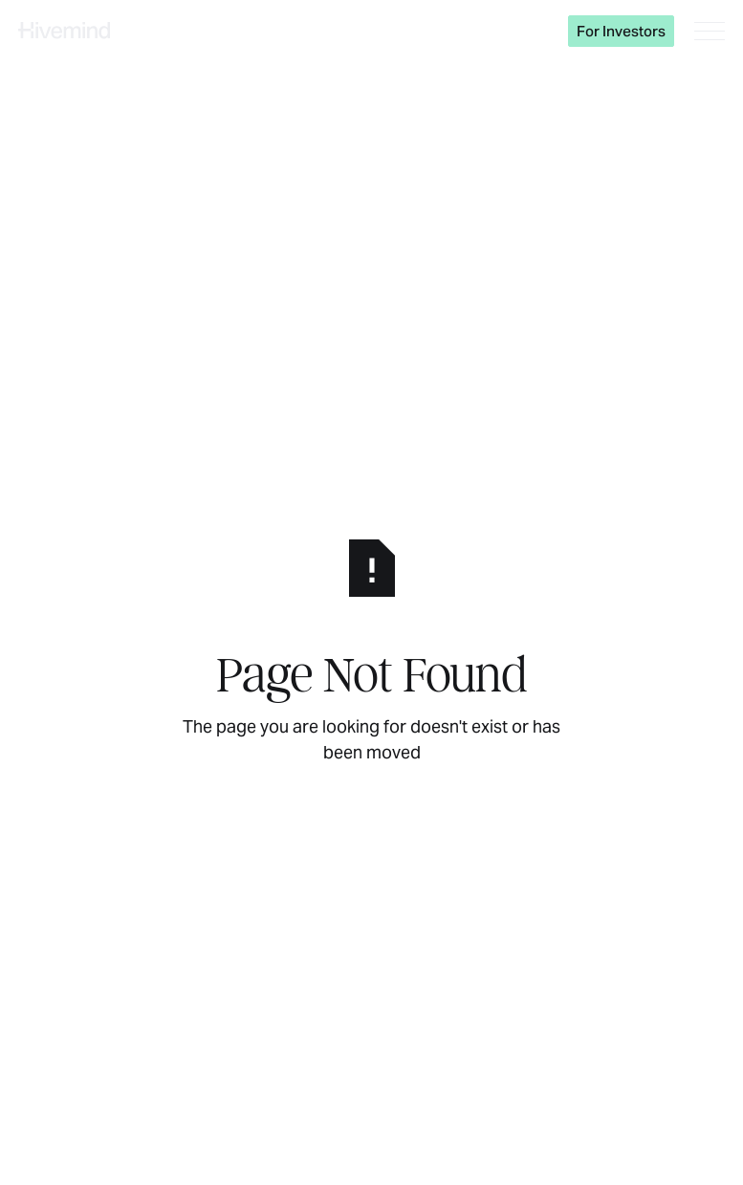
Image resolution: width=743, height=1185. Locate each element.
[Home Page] (64, 30)
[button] (709, 31)
